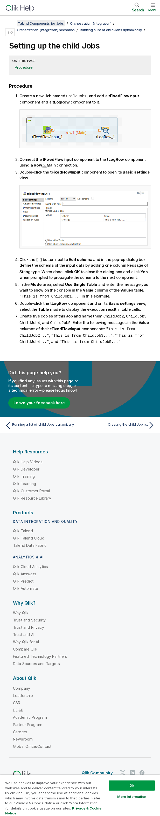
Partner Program (27, 722)
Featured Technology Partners (40, 654)
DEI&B (18, 708)
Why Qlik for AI (26, 640)
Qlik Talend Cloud (28, 536)
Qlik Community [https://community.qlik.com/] (97, 770)
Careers (20, 730)
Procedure (24, 67)
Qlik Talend (23, 529)
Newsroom (23, 737)
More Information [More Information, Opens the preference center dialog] (131, 796)
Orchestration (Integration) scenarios (46, 30)
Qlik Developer (26, 467)
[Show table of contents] (10, 23)
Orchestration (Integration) (90, 23)
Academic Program (30, 715)
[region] (80, 795)
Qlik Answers (24, 572)
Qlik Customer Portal (31, 489)
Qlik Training (24, 474)
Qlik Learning (24, 481)
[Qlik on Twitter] (123, 771)
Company (21, 686)
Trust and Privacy (28, 625)
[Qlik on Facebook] (142, 771)
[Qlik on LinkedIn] (132, 771)
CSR (16, 701)
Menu (152, 10)
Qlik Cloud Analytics (30, 564)
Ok (131, 785)
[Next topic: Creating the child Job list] (118, 423)
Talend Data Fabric (29, 543)
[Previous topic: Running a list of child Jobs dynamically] (41, 423)
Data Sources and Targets (36, 661)
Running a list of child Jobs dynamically (111, 30)
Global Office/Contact (32, 744)
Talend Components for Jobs (41, 23)
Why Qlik (21, 610)
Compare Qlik (25, 647)
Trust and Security (29, 618)
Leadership (23, 693)
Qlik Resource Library (32, 496)
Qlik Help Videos (28, 460)
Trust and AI (23, 632)
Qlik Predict (23, 579)
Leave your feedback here (39, 400)
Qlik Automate (25, 586)
